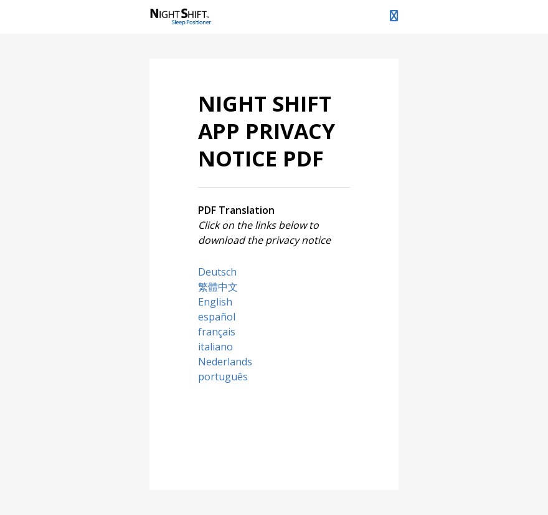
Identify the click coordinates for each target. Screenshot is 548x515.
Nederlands (225, 361)
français (216, 332)
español (216, 317)
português (223, 376)
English (215, 302)
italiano (215, 347)
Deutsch (217, 272)
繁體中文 (218, 287)
